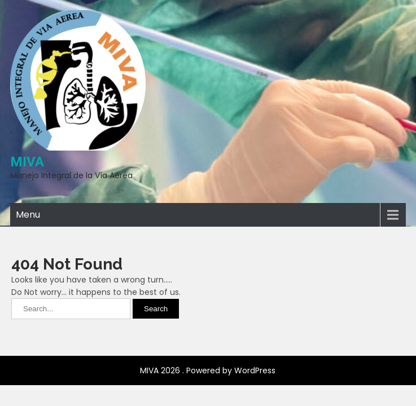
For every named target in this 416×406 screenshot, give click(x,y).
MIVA (27, 162)
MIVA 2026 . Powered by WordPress (207, 335)
